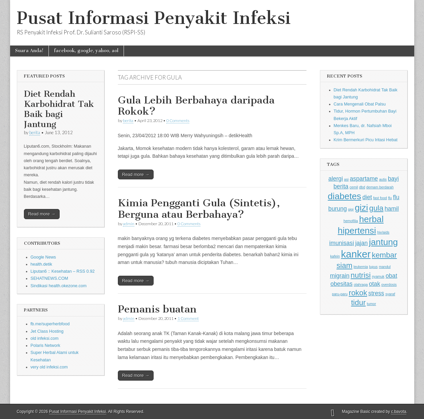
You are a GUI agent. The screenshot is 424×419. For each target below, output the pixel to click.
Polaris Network (45, 345)
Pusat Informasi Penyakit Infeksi (154, 18)
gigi (351, 209)
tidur (358, 302)
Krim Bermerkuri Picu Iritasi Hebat (366, 140)
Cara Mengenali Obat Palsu (360, 104)
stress (376, 293)
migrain (340, 275)
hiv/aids (383, 232)
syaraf (390, 294)
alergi (335, 178)
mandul (385, 267)
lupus (373, 267)
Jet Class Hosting (47, 331)
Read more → (42, 213)
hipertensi (357, 231)
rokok (358, 293)
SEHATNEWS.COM (49, 278)
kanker (355, 254)
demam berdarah (380, 187)
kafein (335, 256)
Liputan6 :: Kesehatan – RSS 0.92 (63, 271)
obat (391, 275)
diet (367, 197)
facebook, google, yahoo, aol (86, 51)
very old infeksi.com (49, 367)
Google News (43, 257)
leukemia (361, 267)
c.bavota (398, 411)
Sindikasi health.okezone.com (59, 285)
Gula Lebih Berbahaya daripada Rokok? (196, 106)
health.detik (41, 264)
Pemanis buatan (157, 309)
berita (34, 132)
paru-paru (340, 294)
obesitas (341, 283)
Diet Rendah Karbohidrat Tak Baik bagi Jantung (59, 109)
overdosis (389, 284)
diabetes (344, 196)
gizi (361, 208)
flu (390, 198)
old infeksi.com (45, 338)
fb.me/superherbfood (50, 324)
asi (346, 179)
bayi (393, 178)
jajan (361, 243)
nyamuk (378, 276)
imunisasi (341, 243)
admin (128, 223)
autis (383, 179)
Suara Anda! (29, 51)
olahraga (360, 284)
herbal (371, 219)
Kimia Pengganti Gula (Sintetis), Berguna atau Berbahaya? (199, 208)
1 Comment (188, 318)
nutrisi (361, 275)
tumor (371, 304)
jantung (383, 242)
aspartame (364, 178)
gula (376, 208)
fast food (380, 198)
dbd (362, 187)
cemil (354, 187)
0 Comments (177, 120)
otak (374, 283)
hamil (392, 208)
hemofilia (351, 221)
